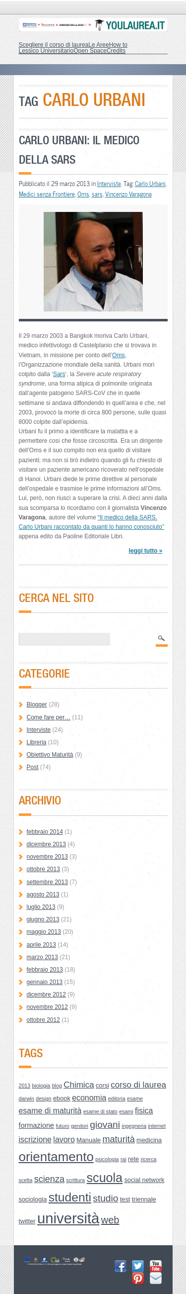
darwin (26, 1098)
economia (89, 1098)
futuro (62, 1126)
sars (97, 194)
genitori (79, 1126)
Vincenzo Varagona (128, 194)
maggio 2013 (44, 931)
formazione (37, 1125)
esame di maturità (50, 1110)
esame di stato (100, 1111)
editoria (116, 1098)
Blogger (37, 704)
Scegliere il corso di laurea (54, 45)
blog (57, 1086)
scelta (26, 1180)
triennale (144, 1199)
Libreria (37, 742)
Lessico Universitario (46, 51)
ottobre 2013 (43, 869)
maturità (118, 1139)
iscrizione (35, 1139)
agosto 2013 (43, 894)
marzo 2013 (42, 957)
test (125, 1199)
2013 (25, 1086)
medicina (149, 1140)
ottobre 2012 (43, 1019)
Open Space (90, 51)
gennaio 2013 (45, 982)
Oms (83, 194)
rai (123, 1159)
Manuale (88, 1140)
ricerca (148, 1159)
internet (157, 1126)
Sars (59, 374)
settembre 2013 (47, 882)
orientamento (56, 1157)
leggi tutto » (145, 550)
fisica (144, 1110)
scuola (105, 1178)
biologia (41, 1086)
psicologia (107, 1159)
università (68, 1218)
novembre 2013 (47, 856)
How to (118, 45)
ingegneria (134, 1126)
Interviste (109, 184)
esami (126, 1111)
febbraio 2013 (45, 969)
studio (105, 1198)
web (110, 1219)
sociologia (33, 1199)
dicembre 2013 (46, 844)
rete (133, 1159)
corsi (102, 1085)
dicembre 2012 (46, 994)
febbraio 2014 (45, 831)
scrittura (75, 1180)
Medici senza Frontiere (47, 194)
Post (33, 767)
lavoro (63, 1139)
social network (144, 1180)
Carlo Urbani (150, 184)
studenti (70, 1197)
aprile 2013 (41, 944)
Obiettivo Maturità (50, 754)
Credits (116, 51)
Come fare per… (49, 717)
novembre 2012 (47, 1006)
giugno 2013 (43, 919)
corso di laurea (138, 1085)
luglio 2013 (41, 906)
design (43, 1098)
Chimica (78, 1085)
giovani (105, 1124)
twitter (27, 1221)
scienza (49, 1179)
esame (135, 1098)
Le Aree (98, 45)
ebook (61, 1098)
